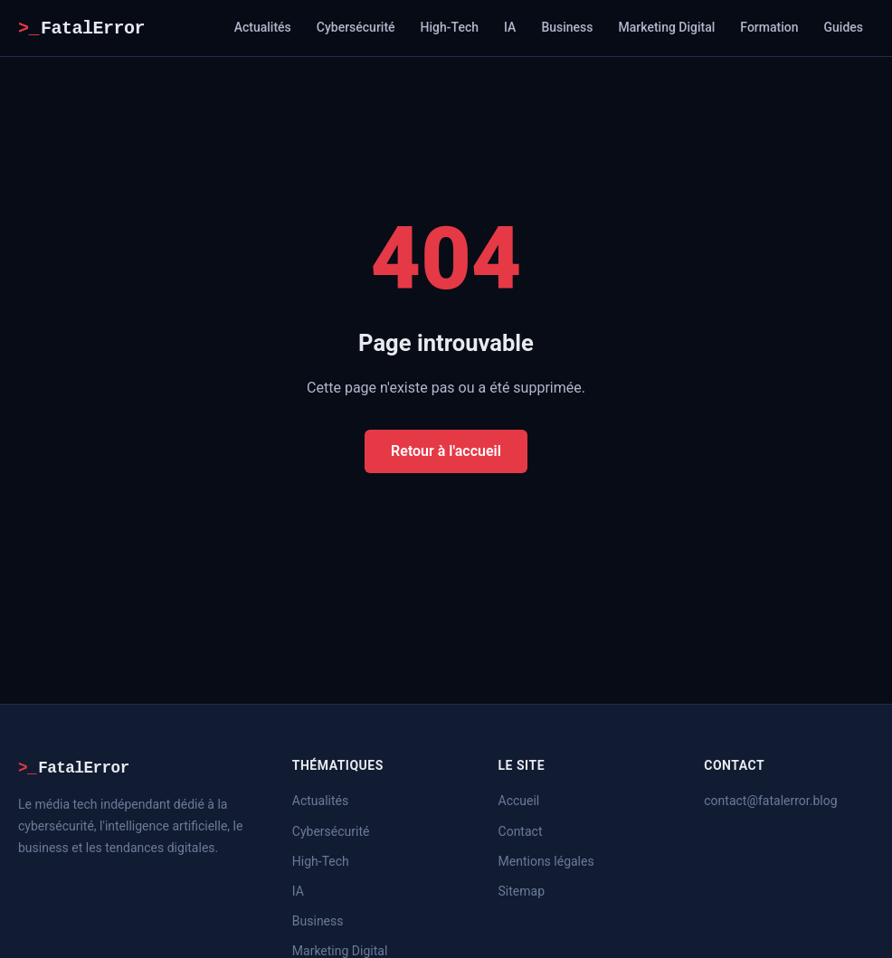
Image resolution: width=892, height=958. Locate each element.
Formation (769, 27)
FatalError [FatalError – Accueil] (81, 28)
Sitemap (521, 891)
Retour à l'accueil (446, 451)
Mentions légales (546, 861)
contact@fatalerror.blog (770, 800)
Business (567, 27)
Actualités (262, 27)
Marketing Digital (667, 27)
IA (510, 27)
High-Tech (450, 27)
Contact (520, 831)
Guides (843, 27)
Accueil (519, 800)
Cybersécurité (356, 27)
